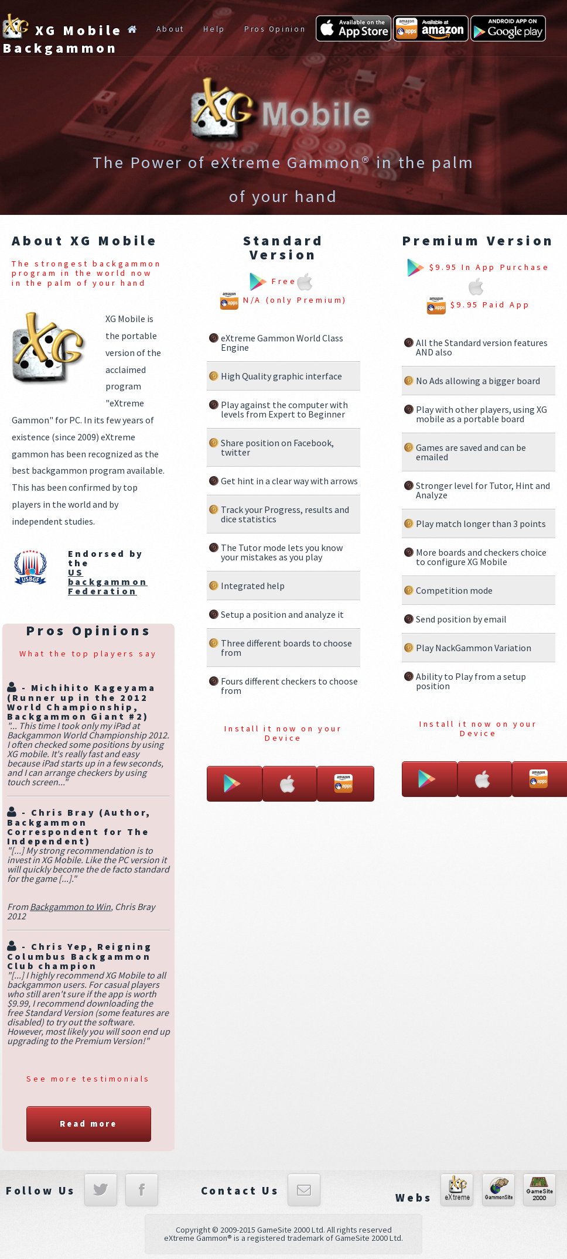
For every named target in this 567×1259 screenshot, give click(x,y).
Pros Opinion (275, 29)
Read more (88, 1123)
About (170, 29)
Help (214, 29)
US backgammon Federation (108, 581)
